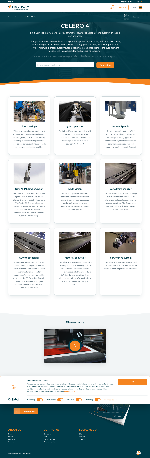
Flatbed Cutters (19, 17)
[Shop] (139, 1)
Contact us (122, 7)
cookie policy (69, 445)
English (11, 1)
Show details (109, 454)
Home (10, 17)
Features (136, 17)
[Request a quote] (126, 1)
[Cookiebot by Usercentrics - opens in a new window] (13, 454)
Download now (29, 411)
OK (132, 436)
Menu (134, 7)
